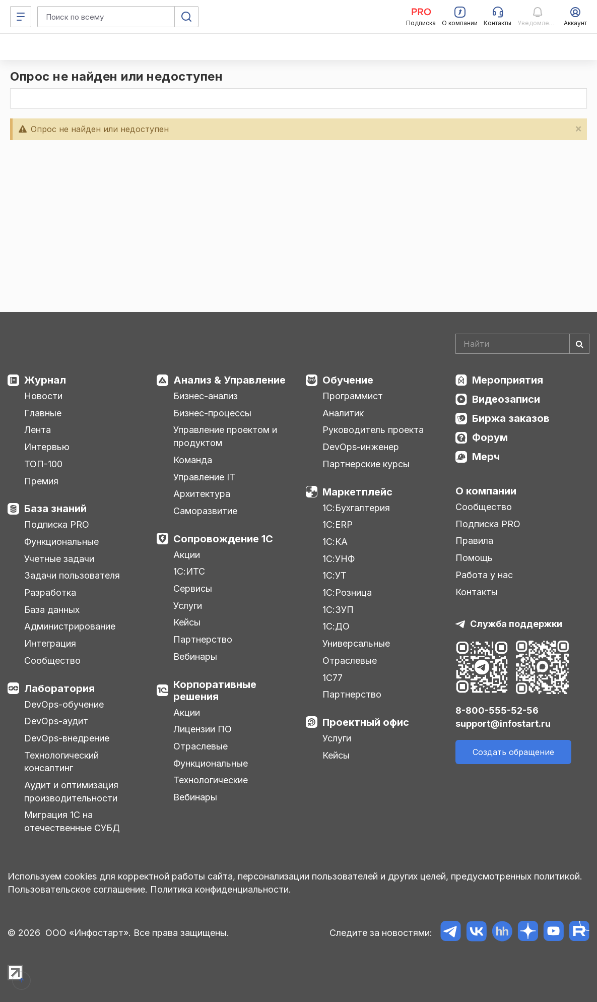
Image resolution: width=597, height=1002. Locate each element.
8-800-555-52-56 (497, 710)
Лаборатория (59, 688)
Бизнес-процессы (212, 413)
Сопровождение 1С (223, 539)
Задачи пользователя (72, 575)
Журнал (45, 380)
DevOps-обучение (64, 704)
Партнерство (202, 639)
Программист (352, 396)
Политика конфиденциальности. (220, 889)
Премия (41, 481)
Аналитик (343, 413)
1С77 (332, 677)
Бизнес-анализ (205, 396)
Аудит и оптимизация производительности (71, 791)
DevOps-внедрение (66, 738)
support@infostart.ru (503, 723)
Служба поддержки (516, 623)
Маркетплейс (357, 492)
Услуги (187, 605)
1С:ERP (337, 524)
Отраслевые (200, 746)
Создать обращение (513, 752)
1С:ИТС (189, 571)
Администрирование (69, 626)
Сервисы (192, 588)
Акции (186, 554)
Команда (192, 460)
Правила (474, 540)
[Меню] (20, 16)
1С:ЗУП (338, 609)
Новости (43, 396)
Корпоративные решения (214, 690)
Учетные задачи (59, 558)
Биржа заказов (511, 418)
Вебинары (195, 656)
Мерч (486, 457)
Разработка (50, 592)
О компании (485, 491)
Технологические (210, 780)
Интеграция (50, 643)
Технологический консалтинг (61, 762)
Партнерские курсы (366, 464)
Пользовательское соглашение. (78, 889)
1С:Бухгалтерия (356, 508)
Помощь (474, 557)
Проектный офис (365, 722)
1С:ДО (336, 626)
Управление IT (204, 477)
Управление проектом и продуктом (225, 436)
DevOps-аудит (56, 721)
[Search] (522, 344)
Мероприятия (507, 380)
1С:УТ (334, 575)
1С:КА (335, 541)
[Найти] (579, 344)
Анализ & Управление (229, 380)
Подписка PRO (56, 524)
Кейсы (187, 622)
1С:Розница (347, 592)
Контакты (476, 592)
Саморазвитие (205, 511)
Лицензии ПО (202, 729)
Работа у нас (484, 575)
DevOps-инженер (360, 447)
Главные (42, 413)
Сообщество (52, 660)
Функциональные (61, 541)
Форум (490, 437)
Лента (37, 429)
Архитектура (201, 493)
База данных (52, 609)
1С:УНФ (338, 558)
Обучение (347, 380)
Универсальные (356, 643)
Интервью (47, 447)
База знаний (55, 509)
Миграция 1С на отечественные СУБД (72, 821)
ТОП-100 (43, 464)
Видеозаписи (506, 399)
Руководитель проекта (373, 429)
